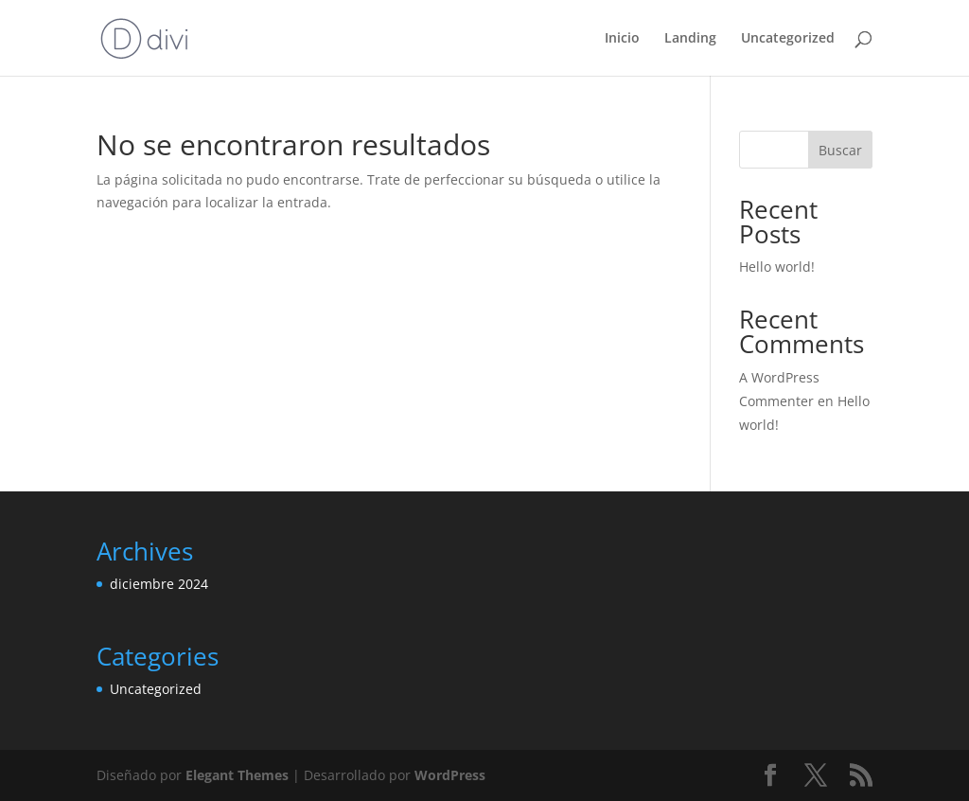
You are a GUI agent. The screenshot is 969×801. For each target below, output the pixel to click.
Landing (690, 38)
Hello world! (777, 267)
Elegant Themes (237, 775)
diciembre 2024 (159, 584)
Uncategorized (788, 38)
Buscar (840, 150)
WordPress (449, 775)
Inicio (622, 38)
